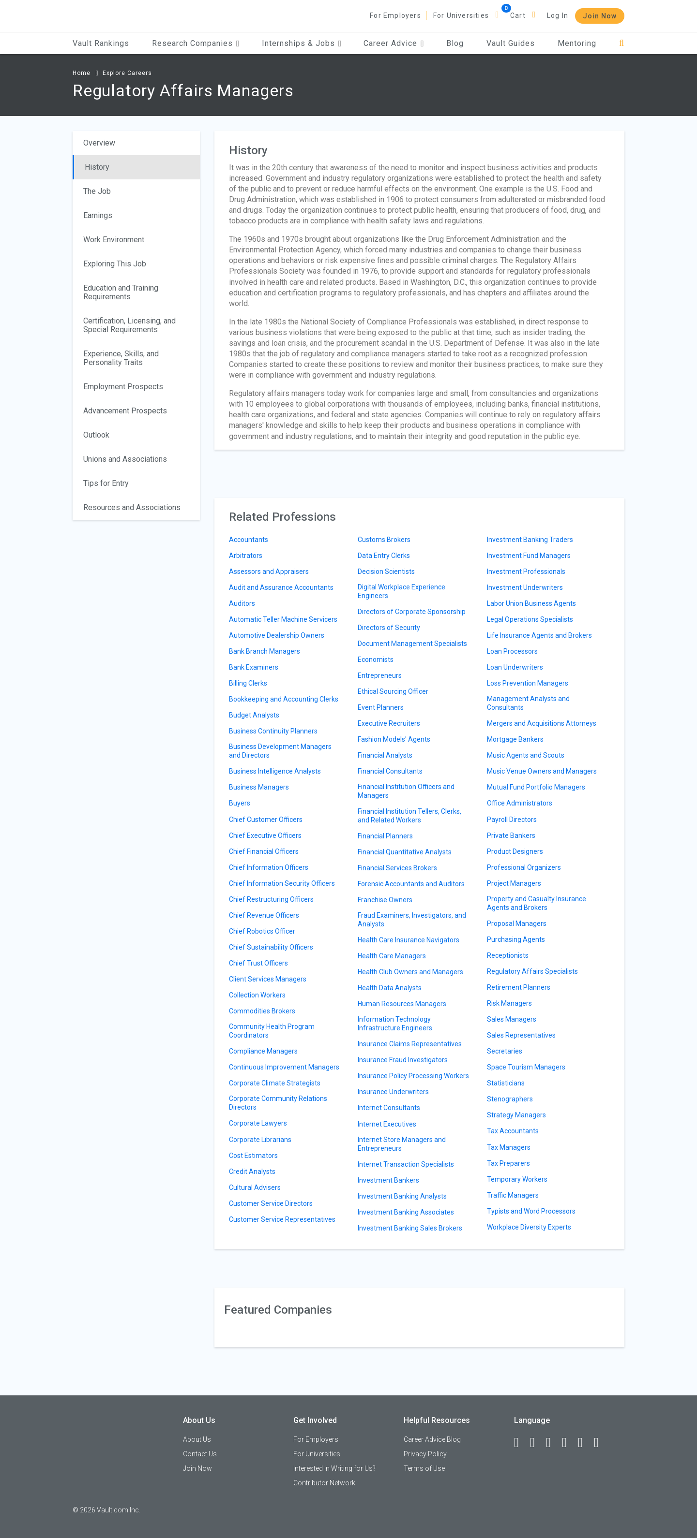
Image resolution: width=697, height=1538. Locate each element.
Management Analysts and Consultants (528, 703)
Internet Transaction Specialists (406, 1164)
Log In (557, 15)
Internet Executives (387, 1124)
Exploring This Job (114, 263)
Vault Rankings (101, 43)
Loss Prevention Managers (527, 683)
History (97, 167)
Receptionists (508, 955)
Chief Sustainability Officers (271, 947)
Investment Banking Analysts (402, 1196)
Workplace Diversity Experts (529, 1227)
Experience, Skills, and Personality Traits (121, 358)
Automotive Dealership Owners (276, 635)
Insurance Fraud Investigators (403, 1060)
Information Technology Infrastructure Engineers (395, 1023)
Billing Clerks (248, 683)
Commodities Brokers (262, 1011)
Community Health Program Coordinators (272, 1031)
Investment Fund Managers (529, 555)
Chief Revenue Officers (264, 915)
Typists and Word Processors (531, 1211)
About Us (197, 1439)
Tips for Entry (106, 483)
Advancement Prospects (125, 410)
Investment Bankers (388, 1180)
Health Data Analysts (390, 988)
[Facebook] (521, 1442)
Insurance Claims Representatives (410, 1044)
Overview (99, 142)
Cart (518, 15)
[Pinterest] (584, 1442)
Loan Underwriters (515, 667)
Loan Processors (512, 651)
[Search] (621, 43)
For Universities (461, 15)
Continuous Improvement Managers (284, 1067)
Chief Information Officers (268, 867)
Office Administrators (519, 803)
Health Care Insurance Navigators (408, 940)
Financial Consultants (390, 771)
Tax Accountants (513, 1131)
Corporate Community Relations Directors (278, 1103)
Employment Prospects (123, 386)
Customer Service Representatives (282, 1219)
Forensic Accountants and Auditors (411, 884)
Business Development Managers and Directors (280, 751)
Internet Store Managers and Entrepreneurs (402, 1144)
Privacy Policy (425, 1454)
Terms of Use (424, 1468)
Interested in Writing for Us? (334, 1468)
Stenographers (510, 1099)
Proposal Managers (516, 923)
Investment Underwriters (525, 587)
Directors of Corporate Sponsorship (412, 611)
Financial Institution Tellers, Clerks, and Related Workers (409, 815)
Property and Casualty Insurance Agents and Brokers (536, 903)
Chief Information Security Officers (282, 883)
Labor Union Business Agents (531, 603)
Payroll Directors (512, 819)
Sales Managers (511, 1019)
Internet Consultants (389, 1108)
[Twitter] (553, 1442)
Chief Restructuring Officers (271, 899)
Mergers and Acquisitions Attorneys (541, 723)
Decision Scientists (386, 571)
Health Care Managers (392, 956)
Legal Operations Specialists (530, 619)
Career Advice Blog (432, 1439)
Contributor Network (324, 1483)
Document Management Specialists (412, 643)
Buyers (239, 803)
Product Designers (515, 851)
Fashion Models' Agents (394, 739)
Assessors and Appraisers (269, 571)
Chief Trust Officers (258, 963)
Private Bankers (511, 835)
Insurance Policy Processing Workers (413, 1076)
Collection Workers (257, 995)
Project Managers (514, 883)
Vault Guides (510, 43)
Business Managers (259, 787)
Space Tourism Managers (526, 1067)
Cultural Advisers (255, 1187)
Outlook (96, 434)
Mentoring (577, 43)
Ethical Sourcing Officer (393, 691)
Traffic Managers (513, 1195)
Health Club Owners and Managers (410, 972)
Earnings (97, 215)
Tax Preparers (508, 1163)
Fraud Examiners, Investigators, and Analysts (412, 919)
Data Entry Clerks (384, 555)
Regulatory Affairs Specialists (532, 971)
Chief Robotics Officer (262, 931)
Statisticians (506, 1083)
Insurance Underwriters (393, 1092)
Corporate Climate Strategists (274, 1083)
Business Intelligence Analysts (275, 771)
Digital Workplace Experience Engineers (401, 591)
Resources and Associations (132, 507)
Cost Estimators (253, 1155)
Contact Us (200, 1454)
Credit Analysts (252, 1171)
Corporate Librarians (260, 1139)
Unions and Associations (125, 459)
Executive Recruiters (389, 723)
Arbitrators (245, 555)
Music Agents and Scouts (525, 755)
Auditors (242, 603)
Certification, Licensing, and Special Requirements (129, 325)
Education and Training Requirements (120, 292)
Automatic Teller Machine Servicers (283, 619)
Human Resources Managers (402, 1004)
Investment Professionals (526, 571)
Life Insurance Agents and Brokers (539, 635)
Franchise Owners (385, 900)
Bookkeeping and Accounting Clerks (283, 699)
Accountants (248, 539)
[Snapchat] (600, 1442)
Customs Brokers (384, 539)
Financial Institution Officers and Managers (406, 791)
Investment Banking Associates (406, 1212)
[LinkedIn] (537, 1442)
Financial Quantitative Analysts (405, 852)
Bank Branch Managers (264, 651)
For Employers (395, 15)
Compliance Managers (263, 1051)
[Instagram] (569, 1442)
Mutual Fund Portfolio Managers (536, 787)
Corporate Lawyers (258, 1123)
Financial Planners (385, 836)
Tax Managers (508, 1147)
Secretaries (504, 1051)
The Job (97, 191)
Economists (376, 659)
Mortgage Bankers (515, 739)
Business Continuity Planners (273, 731)
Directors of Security (389, 627)
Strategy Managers (516, 1115)
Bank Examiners (253, 667)
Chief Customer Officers (266, 819)
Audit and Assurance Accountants (281, 587)
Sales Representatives (521, 1035)
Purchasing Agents (516, 939)
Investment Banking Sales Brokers (410, 1228)
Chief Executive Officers (265, 835)
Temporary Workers (517, 1179)
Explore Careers (127, 73)
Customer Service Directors (271, 1203)
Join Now (600, 16)
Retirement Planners (518, 987)
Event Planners (381, 707)
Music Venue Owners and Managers (542, 771)
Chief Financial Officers (264, 851)
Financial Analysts (385, 755)
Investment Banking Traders (530, 539)
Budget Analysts (254, 715)
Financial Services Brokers (397, 868)
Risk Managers (509, 1003)
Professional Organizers (524, 867)
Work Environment (113, 239)
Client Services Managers (267, 979)
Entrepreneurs (380, 675)
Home (82, 73)
